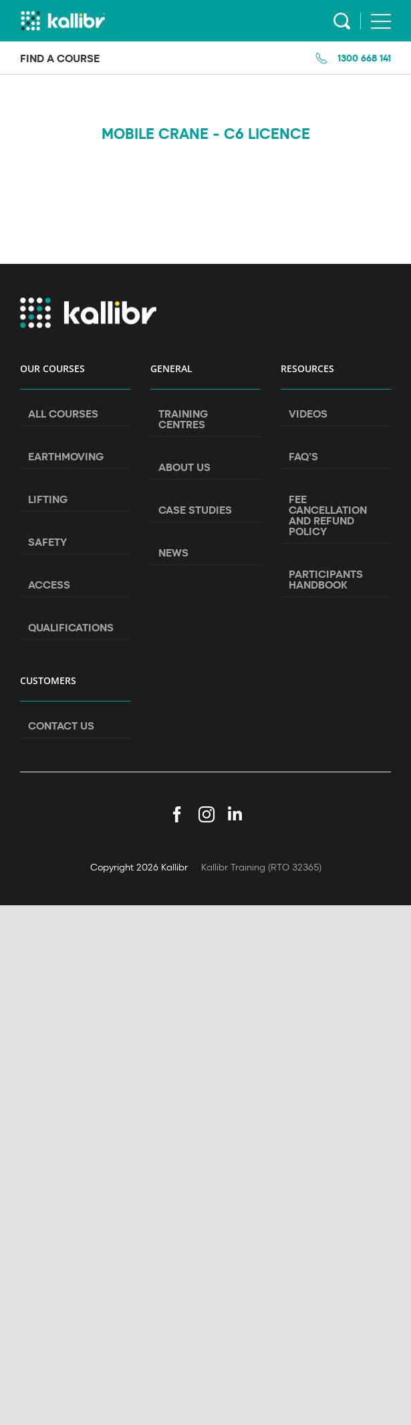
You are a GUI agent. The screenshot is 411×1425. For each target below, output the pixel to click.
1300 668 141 (364, 57)
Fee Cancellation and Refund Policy (328, 515)
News (173, 552)
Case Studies (195, 509)
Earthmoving (66, 456)
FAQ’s (303, 456)
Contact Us (61, 725)
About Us (184, 467)
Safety (47, 541)
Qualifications (71, 627)
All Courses (63, 413)
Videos (308, 413)
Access (49, 584)
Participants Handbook (326, 579)
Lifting (47, 499)
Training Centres (183, 419)
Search (341, 21)
